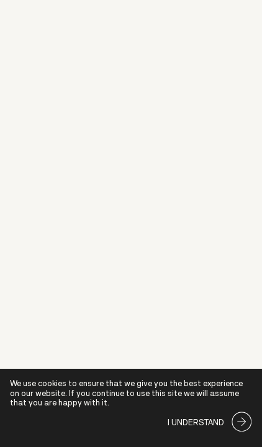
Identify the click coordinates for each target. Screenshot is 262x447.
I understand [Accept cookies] (196, 422)
